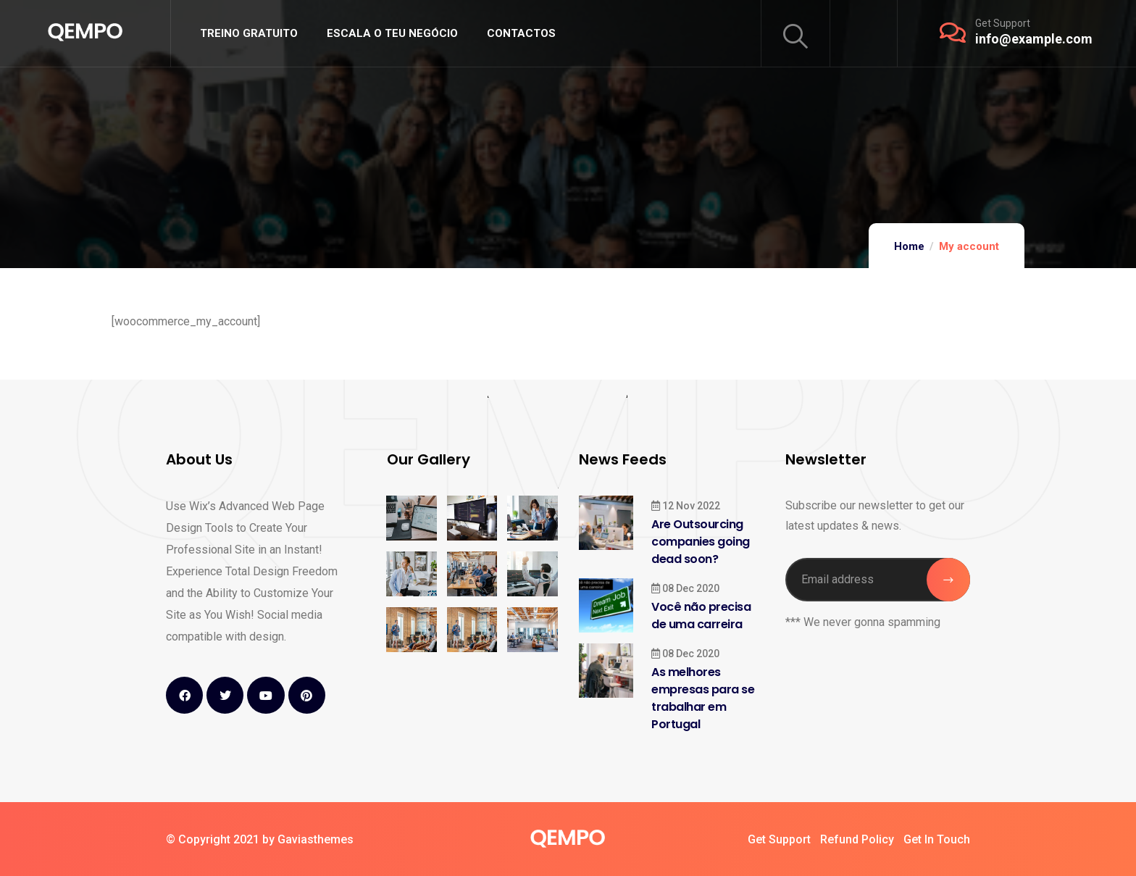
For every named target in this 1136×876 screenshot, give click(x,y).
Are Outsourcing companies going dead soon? (700, 541)
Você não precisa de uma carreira (701, 615)
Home (909, 246)
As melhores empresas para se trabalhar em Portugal (702, 698)
